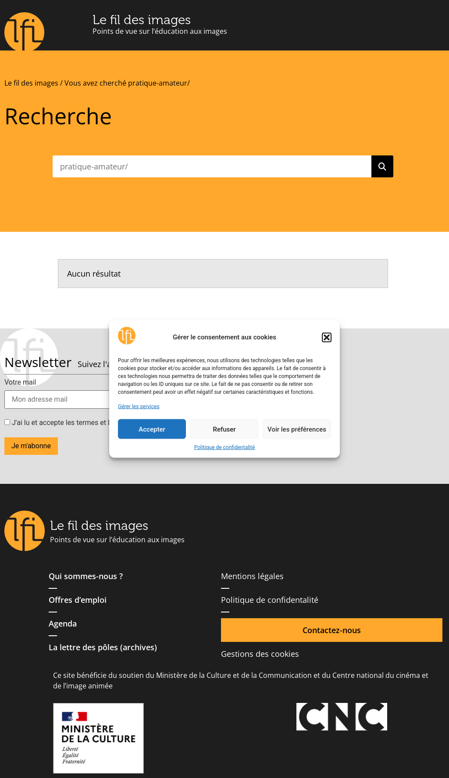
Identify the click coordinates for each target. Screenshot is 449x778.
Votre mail (20, 382)
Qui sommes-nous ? (86, 576)
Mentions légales (252, 576)
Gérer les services (139, 406)
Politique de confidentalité (224, 447)
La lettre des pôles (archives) (103, 647)
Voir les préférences (296, 429)
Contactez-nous (332, 630)
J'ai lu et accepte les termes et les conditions (77, 422)
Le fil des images (142, 20)
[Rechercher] (382, 166)
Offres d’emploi (78, 599)
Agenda (63, 623)
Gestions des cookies (260, 653)
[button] (326, 337)
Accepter (152, 429)
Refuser (224, 429)
